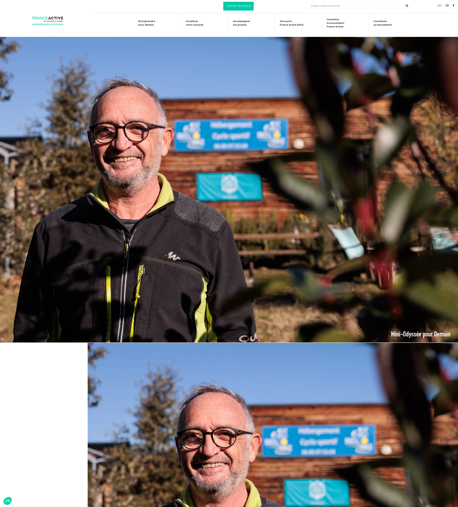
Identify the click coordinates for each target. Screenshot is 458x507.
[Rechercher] (407, 6)
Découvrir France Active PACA (290, 23)
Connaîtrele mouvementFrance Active (334, 23)
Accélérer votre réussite (192, 23)
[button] (238, 6)
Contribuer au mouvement (382, 23)
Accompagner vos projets (239, 23)
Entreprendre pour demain (143, 23)
